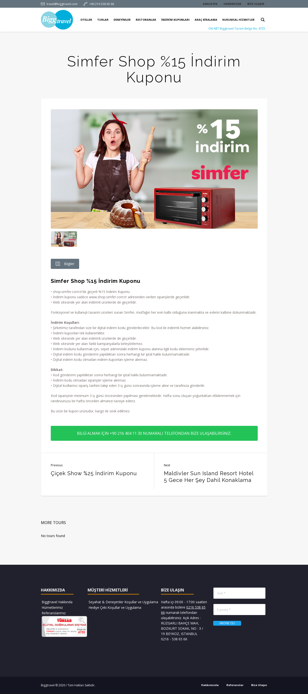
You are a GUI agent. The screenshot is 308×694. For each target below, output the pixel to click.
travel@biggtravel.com (62, 4)
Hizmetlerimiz (52, 607)
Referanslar (235, 685)
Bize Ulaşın (259, 685)
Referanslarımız (54, 613)
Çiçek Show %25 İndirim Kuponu (94, 473)
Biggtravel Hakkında (57, 602)
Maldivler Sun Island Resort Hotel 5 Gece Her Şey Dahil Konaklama (208, 476)
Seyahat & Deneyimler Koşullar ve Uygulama (123, 602)
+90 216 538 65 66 (101, 4)
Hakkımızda (210, 685)
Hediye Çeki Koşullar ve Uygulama (115, 607)
